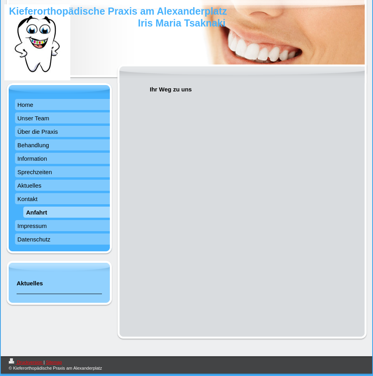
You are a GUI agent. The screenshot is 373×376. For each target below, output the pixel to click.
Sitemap (54, 362)
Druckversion (26, 362)
